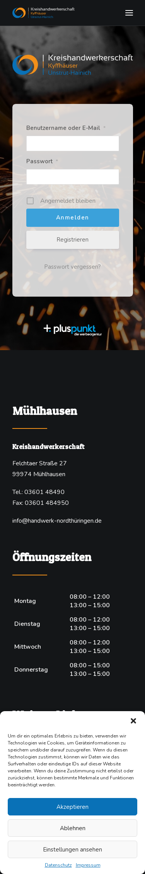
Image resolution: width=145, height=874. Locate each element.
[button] (133, 721)
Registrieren (72, 240)
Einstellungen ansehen (72, 849)
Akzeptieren (72, 807)
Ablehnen (72, 828)
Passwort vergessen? (72, 267)
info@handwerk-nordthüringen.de (57, 520)
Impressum (88, 865)
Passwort (42, 161)
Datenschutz (58, 865)
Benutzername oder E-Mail (66, 128)
